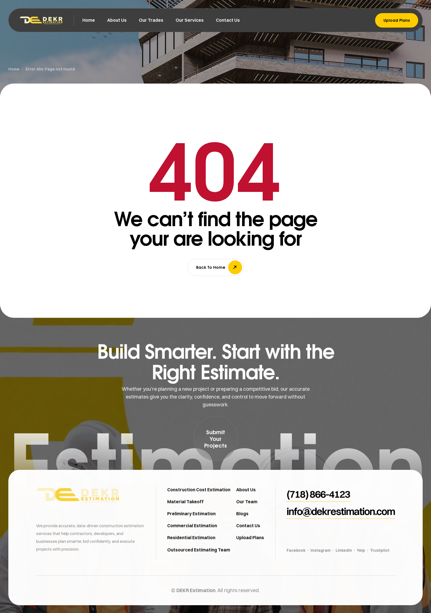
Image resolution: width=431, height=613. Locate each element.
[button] (215, 438)
